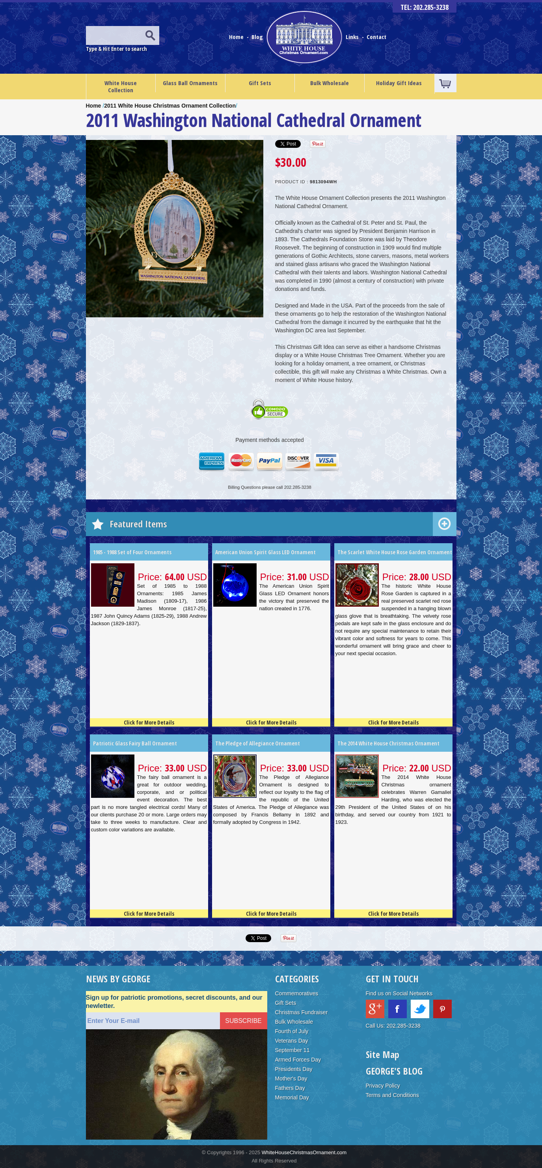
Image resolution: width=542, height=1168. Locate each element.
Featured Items (138, 523)
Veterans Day (291, 1041)
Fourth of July (292, 1031)
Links (352, 37)
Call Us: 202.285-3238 (393, 1026)
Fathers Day (290, 1088)
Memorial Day (292, 1097)
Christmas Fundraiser (301, 1012)
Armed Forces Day (298, 1059)
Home (237, 37)
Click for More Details (149, 722)
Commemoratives (296, 993)
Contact (376, 37)
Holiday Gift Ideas (399, 83)
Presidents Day (294, 1069)
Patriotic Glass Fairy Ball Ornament (135, 743)
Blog (257, 37)
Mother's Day (291, 1078)
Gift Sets (260, 83)
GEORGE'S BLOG (394, 1070)
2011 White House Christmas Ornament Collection (170, 105)
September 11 (292, 1050)
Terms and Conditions (392, 1095)
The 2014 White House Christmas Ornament (388, 743)
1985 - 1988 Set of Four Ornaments (132, 552)
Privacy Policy (383, 1085)
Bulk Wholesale (329, 83)
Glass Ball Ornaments (190, 83)
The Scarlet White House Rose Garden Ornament (394, 552)
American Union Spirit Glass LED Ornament (265, 552)
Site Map (382, 1054)
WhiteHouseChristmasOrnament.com (304, 1152)
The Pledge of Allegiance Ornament (257, 743)
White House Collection (120, 86)
